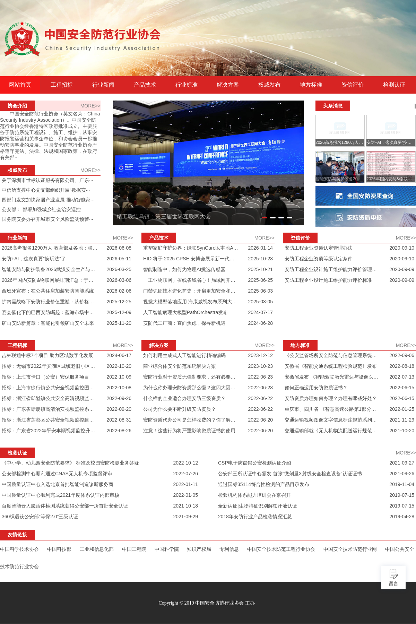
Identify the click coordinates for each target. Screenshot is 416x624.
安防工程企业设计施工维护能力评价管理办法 (333, 269)
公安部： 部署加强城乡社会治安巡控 (41, 209)
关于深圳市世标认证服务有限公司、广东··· (47, 180)
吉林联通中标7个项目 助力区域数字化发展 (47, 355)
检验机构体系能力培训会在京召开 (254, 495)
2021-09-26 (401, 473)
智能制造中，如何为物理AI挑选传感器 (184, 269)
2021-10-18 (185, 506)
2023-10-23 (260, 366)
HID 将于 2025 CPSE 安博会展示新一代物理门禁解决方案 (191, 258)
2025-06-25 (260, 280)
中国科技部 (59, 549)
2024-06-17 (118, 355)
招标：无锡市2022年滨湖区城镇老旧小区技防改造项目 (50, 366)
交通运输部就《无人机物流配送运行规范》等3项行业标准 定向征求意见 (333, 430)
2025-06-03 (260, 291)
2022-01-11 (185, 484)
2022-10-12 (185, 463)
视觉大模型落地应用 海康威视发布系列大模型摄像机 (191, 301)
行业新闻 (103, 85)
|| (415, 106)
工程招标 (62, 85)
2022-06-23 (260, 377)
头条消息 (333, 106)
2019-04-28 (401, 516)
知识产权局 (199, 549)
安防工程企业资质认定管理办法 (319, 248)
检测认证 (394, 85)
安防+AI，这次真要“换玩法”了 (34, 258)
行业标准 (186, 85)
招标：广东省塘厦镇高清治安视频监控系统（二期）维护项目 (50, 409)
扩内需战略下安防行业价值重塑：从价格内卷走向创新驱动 (50, 301)
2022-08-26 (118, 430)
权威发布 (269, 85)
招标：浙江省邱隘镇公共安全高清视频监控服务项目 (50, 398)
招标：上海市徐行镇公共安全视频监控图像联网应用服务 (50, 387)
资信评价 (352, 85)
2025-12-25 (118, 301)
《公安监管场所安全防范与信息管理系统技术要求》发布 (333, 355)
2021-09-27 (401, 463)
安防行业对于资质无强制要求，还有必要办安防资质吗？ (191, 377)
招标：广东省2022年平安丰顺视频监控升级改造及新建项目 (50, 430)
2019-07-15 (401, 495)
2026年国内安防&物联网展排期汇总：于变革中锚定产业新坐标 (50, 280)
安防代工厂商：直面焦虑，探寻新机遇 (184, 323)
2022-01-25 (401, 409)
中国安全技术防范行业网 (350, 549)
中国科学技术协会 (19, 549)
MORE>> (90, 106)
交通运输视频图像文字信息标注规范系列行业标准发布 (333, 420)
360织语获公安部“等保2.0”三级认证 (40, 516)
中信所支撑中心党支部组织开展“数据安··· (46, 190)
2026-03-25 (118, 269)
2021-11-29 (401, 420)
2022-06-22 (260, 398)
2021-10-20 (401, 430)
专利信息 (229, 549)
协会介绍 (17, 106)
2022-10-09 (118, 377)
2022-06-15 (401, 387)
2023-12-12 (260, 355)
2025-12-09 (118, 312)
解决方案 (228, 85)
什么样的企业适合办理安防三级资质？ (184, 398)
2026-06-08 (118, 248)
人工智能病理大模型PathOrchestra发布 (185, 312)
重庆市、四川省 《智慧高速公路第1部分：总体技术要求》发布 (333, 409)
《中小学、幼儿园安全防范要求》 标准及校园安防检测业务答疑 (70, 463)
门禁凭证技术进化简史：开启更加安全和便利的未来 (191, 291)
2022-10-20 (118, 366)
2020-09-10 (401, 248)
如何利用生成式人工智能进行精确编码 (184, 355)
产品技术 (145, 85)
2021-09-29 (185, 516)
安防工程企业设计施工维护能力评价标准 (328, 280)
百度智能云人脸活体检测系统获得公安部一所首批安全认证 (65, 506)
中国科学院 (167, 549)
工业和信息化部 (97, 549)
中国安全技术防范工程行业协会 (281, 549)
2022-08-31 (118, 420)
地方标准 (311, 85)
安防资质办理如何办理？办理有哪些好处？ (331, 398)
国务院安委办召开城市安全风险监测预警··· (47, 219)
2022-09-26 (118, 398)
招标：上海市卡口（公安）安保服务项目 (45, 377)
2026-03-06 (118, 280)
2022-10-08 (118, 387)
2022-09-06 (401, 355)
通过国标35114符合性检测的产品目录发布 (263, 484)
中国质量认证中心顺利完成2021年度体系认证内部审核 (60, 495)
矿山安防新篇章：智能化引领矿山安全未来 (48, 323)
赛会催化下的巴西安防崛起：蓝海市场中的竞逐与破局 (50, 312)
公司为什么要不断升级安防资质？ (179, 409)
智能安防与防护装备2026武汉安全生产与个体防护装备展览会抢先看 (50, 269)
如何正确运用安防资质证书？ (316, 387)
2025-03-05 (260, 301)
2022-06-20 (260, 420)
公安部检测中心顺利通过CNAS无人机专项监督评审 (57, 473)
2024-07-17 (260, 312)
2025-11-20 (118, 323)
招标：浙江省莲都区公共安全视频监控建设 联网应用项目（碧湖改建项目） (50, 420)
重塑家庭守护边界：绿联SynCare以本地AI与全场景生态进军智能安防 (191, 248)
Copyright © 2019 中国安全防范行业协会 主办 (206, 603)
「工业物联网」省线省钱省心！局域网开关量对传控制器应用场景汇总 (191, 280)
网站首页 (20, 85)
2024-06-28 (260, 323)
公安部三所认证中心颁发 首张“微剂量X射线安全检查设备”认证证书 (290, 473)
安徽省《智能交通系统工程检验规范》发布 (331, 366)
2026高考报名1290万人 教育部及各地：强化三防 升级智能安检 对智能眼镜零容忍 (50, 248)
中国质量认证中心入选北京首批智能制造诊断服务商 (57, 484)
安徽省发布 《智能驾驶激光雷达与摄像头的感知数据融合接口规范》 (333, 377)
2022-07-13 (401, 377)
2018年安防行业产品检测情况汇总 (255, 516)
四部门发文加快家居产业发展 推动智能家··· (48, 199)
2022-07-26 (185, 473)
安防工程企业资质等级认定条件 (319, 258)
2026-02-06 (118, 291)
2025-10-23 (260, 258)
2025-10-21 (260, 269)
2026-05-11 (118, 258)
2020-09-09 (401, 269)
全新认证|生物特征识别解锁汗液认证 (257, 506)
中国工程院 (134, 549)
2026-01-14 (260, 248)
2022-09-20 (118, 409)
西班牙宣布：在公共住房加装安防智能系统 (48, 291)
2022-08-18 (401, 366)
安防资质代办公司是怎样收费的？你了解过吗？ (191, 420)
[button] (264, 217)
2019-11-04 (401, 484)
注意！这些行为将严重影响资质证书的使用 (189, 430)
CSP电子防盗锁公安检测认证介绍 (254, 463)
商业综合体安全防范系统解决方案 (179, 366)
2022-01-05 (185, 495)
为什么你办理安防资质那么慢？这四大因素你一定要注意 (191, 387)
